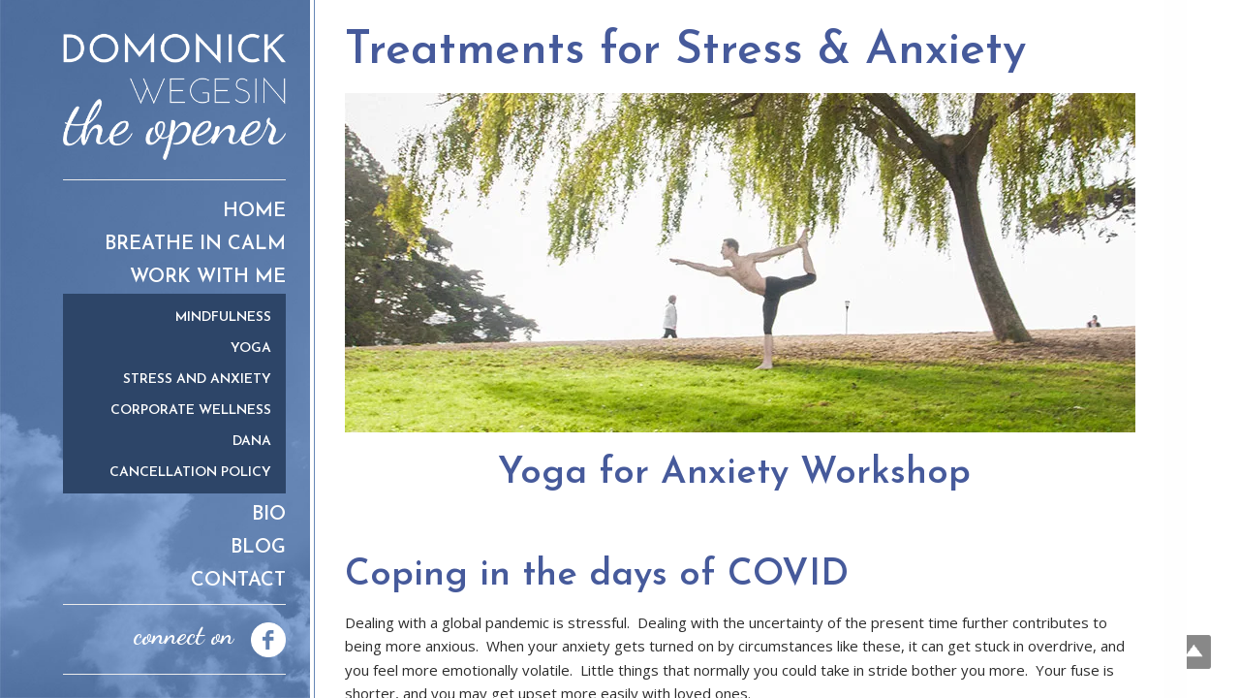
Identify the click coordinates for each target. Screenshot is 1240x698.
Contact (238, 580)
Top (1194, 652)
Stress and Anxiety (197, 379)
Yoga (251, 348)
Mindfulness (223, 317)
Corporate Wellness (190, 410)
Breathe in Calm (195, 244)
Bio (269, 514)
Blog (258, 547)
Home (254, 211)
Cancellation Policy (190, 472)
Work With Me (208, 277)
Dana (251, 441)
